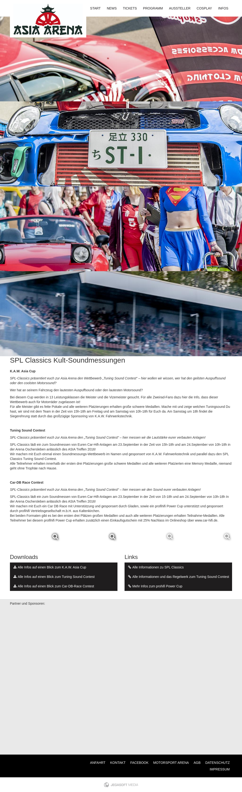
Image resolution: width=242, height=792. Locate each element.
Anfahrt (97, 763)
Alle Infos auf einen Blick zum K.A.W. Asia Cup (49, 567)
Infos (223, 8)
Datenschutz (217, 763)
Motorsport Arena (171, 763)
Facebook (139, 763)
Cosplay (204, 8)
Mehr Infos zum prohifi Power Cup (154, 586)
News (112, 8)
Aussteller (179, 8)
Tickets (130, 8)
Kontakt (159, 20)
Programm (153, 8)
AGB (197, 763)
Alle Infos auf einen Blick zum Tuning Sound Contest (53, 576)
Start (95, 8)
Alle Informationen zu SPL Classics (155, 567)
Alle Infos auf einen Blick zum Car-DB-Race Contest (53, 586)
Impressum (220, 769)
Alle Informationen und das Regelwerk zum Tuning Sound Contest (178, 576)
